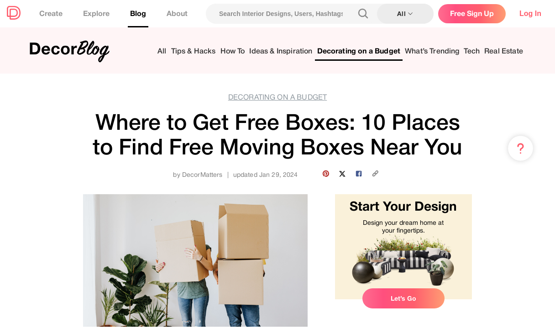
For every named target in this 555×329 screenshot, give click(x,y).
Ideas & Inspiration (280, 51)
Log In (530, 13)
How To (232, 51)
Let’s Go (403, 298)
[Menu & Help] (520, 148)
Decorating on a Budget (359, 51)
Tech (472, 51)
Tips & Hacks (193, 51)
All (161, 51)
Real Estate (503, 51)
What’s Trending (432, 51)
